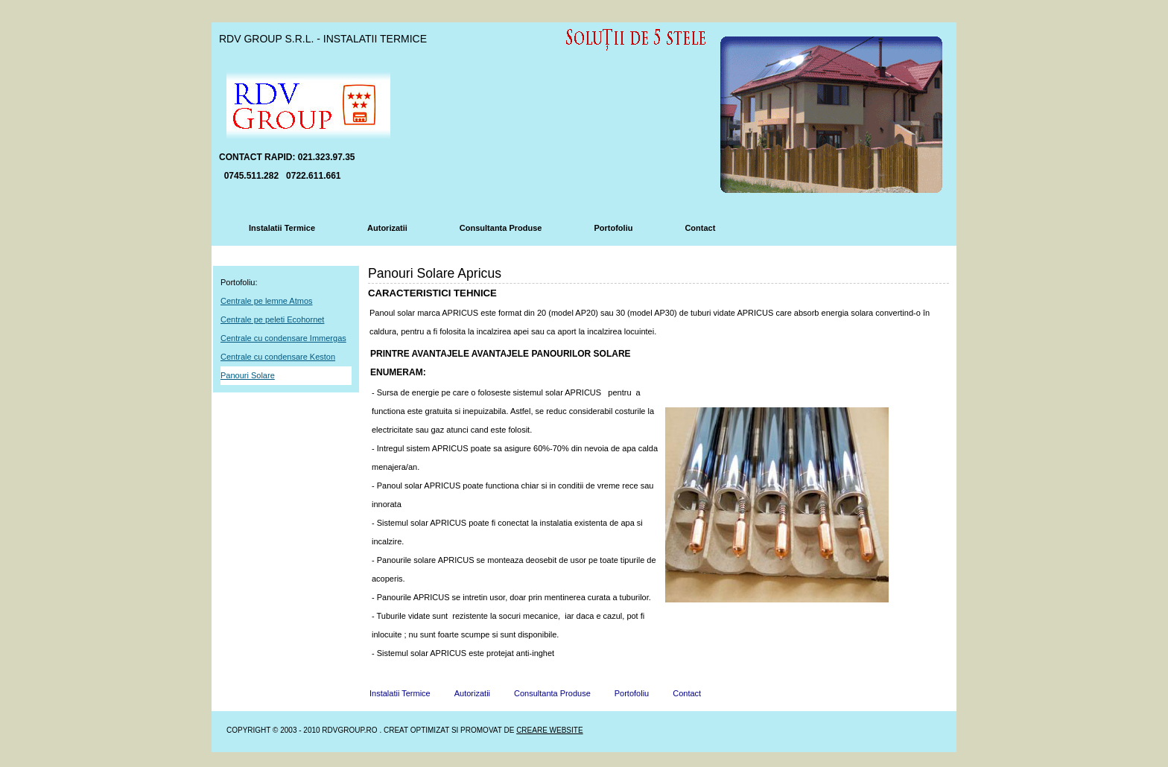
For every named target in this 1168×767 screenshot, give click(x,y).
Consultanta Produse (501, 227)
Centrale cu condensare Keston (277, 356)
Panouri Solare (247, 375)
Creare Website (549, 730)
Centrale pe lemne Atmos (266, 300)
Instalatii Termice (282, 227)
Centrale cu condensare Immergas (283, 338)
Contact (700, 227)
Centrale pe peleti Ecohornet (272, 319)
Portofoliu (613, 227)
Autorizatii (387, 227)
